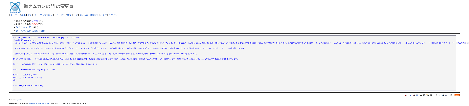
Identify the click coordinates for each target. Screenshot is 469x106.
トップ (14, 15)
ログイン (112, 15)
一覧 (75, 15)
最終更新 (94, 15)
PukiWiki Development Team (39, 103)
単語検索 (83, 15)
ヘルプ (103, 15)
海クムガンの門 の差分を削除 (30, 30)
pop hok (20, 100)
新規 (69, 15)
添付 (50, 15)
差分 (29, 15)
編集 (23, 15)
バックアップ (40, 15)
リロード (58, 15)
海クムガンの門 (23, 27)
